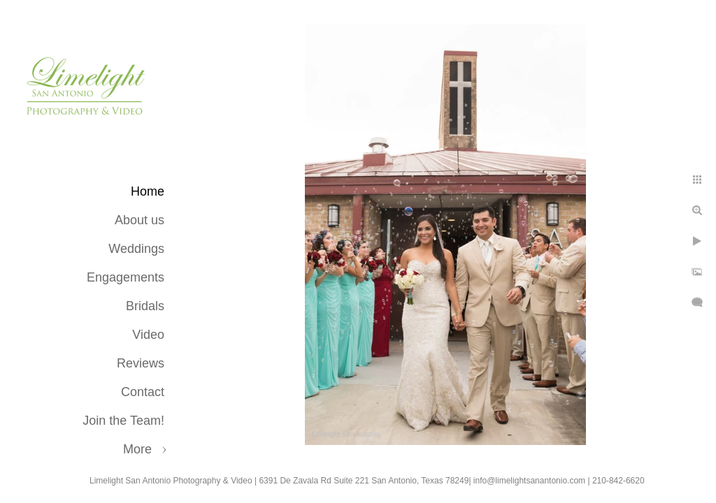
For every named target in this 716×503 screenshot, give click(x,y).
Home (147, 191)
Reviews (140, 363)
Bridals (145, 306)
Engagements (125, 277)
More (137, 449)
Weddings (136, 249)
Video (148, 335)
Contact (142, 392)
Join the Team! (123, 421)
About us (139, 220)
